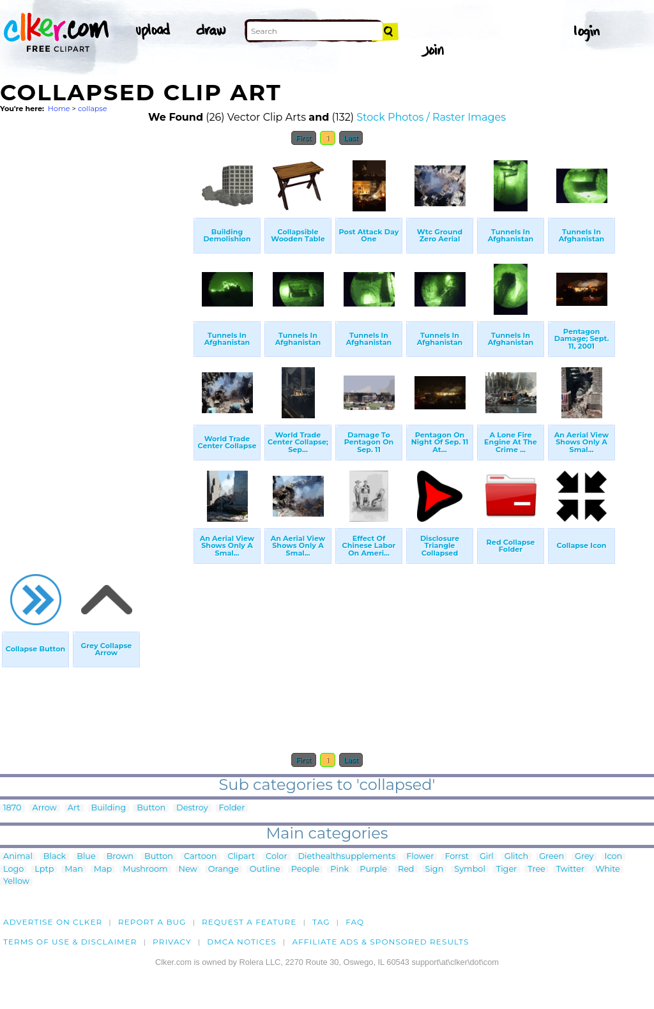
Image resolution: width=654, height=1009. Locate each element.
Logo (13, 869)
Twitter (570, 869)
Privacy (172, 941)
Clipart (241, 857)
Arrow (45, 808)
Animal (18, 857)
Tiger (506, 869)
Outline (265, 869)
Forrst (456, 857)
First (304, 137)
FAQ (355, 922)
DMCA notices (242, 941)
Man (73, 869)
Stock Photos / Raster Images (431, 117)
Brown (120, 857)
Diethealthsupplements (347, 857)
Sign (434, 869)
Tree (536, 869)
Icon (614, 857)
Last (351, 137)
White (607, 869)
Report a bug (152, 922)
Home (59, 108)
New (188, 869)
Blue (86, 857)
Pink (339, 869)
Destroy (192, 808)
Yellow (16, 881)
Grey (584, 857)
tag (321, 922)
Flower (420, 857)
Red (406, 869)
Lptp (44, 869)
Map (103, 869)
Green (551, 857)
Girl (487, 857)
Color (276, 857)
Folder (232, 808)
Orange (223, 869)
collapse (92, 108)
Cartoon (200, 857)
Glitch (516, 857)
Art (74, 808)
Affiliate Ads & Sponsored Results (380, 941)
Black (54, 857)
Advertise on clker (52, 922)
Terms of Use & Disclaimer (70, 941)
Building (108, 808)
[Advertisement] (96, 343)
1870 (12, 808)
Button (151, 808)
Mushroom (145, 869)
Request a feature (249, 922)
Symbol (469, 869)
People (305, 869)
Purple (373, 869)
